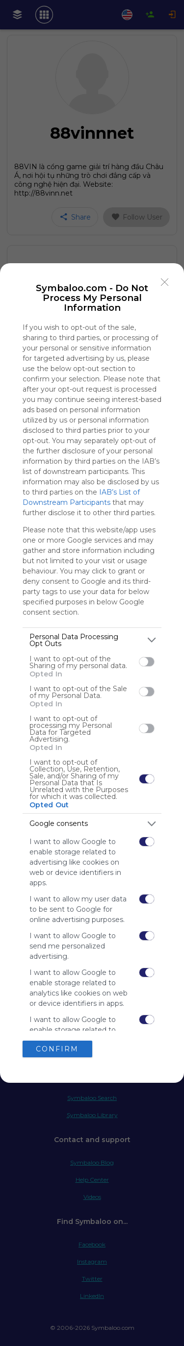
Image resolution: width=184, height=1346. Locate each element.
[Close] (165, 282)
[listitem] (92, 640)
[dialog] (92, 673)
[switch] (147, 662)
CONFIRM (57, 1049)
